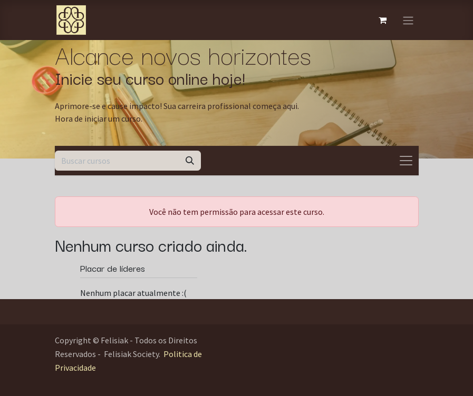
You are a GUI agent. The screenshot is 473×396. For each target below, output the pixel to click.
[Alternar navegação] (408, 20)
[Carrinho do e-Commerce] (382, 20)
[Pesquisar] (190, 161)
